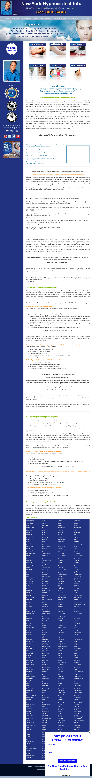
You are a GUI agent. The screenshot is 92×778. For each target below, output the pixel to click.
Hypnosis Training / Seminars (42, 19)
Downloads (85, 19)
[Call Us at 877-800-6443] (46, 8)
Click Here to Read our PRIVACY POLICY (46, 769)
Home (7, 19)
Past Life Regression (60, 19)
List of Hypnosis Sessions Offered (21, 19)
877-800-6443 (12, 131)
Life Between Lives (73, 19)
